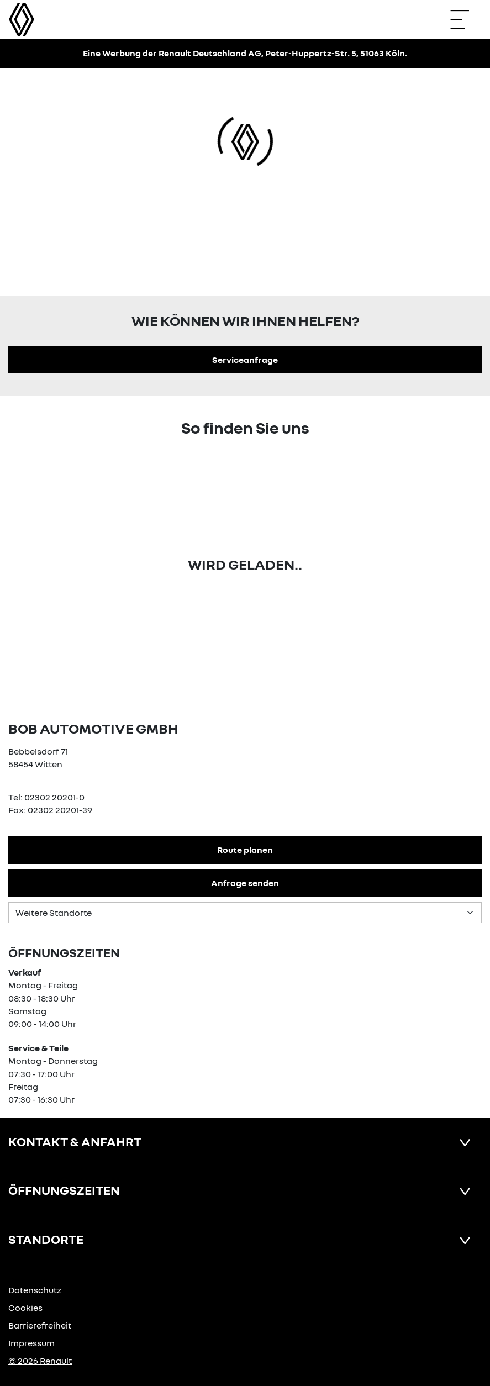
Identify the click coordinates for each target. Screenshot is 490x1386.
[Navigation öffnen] (465, 19)
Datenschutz (34, 1289)
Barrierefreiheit (39, 1325)
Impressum (31, 1342)
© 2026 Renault (40, 1360)
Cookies (25, 1307)
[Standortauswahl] (245, 912)
